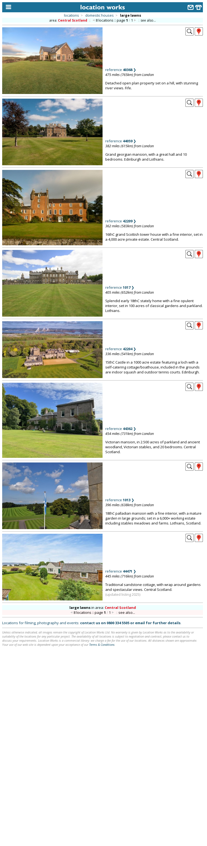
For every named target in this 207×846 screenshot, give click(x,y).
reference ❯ (120, 69)
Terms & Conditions (102, 644)
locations (71, 15)
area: (68, 20)
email (140, 622)
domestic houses (99, 15)
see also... (148, 20)
